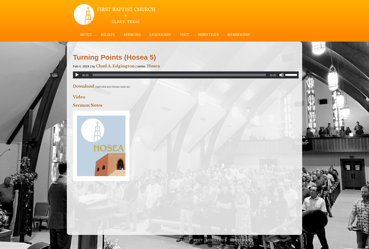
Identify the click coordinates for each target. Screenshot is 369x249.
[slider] (179, 75)
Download (83, 86)
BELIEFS (108, 34)
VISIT (184, 34)
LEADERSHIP (160, 34)
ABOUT (86, 34)
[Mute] (281, 75)
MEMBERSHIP (239, 34)
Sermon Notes (87, 105)
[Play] (77, 75)
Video (79, 97)
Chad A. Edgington (115, 66)
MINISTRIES (208, 34)
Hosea (153, 66)
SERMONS (132, 34)
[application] (186, 74)
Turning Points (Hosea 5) (114, 57)
